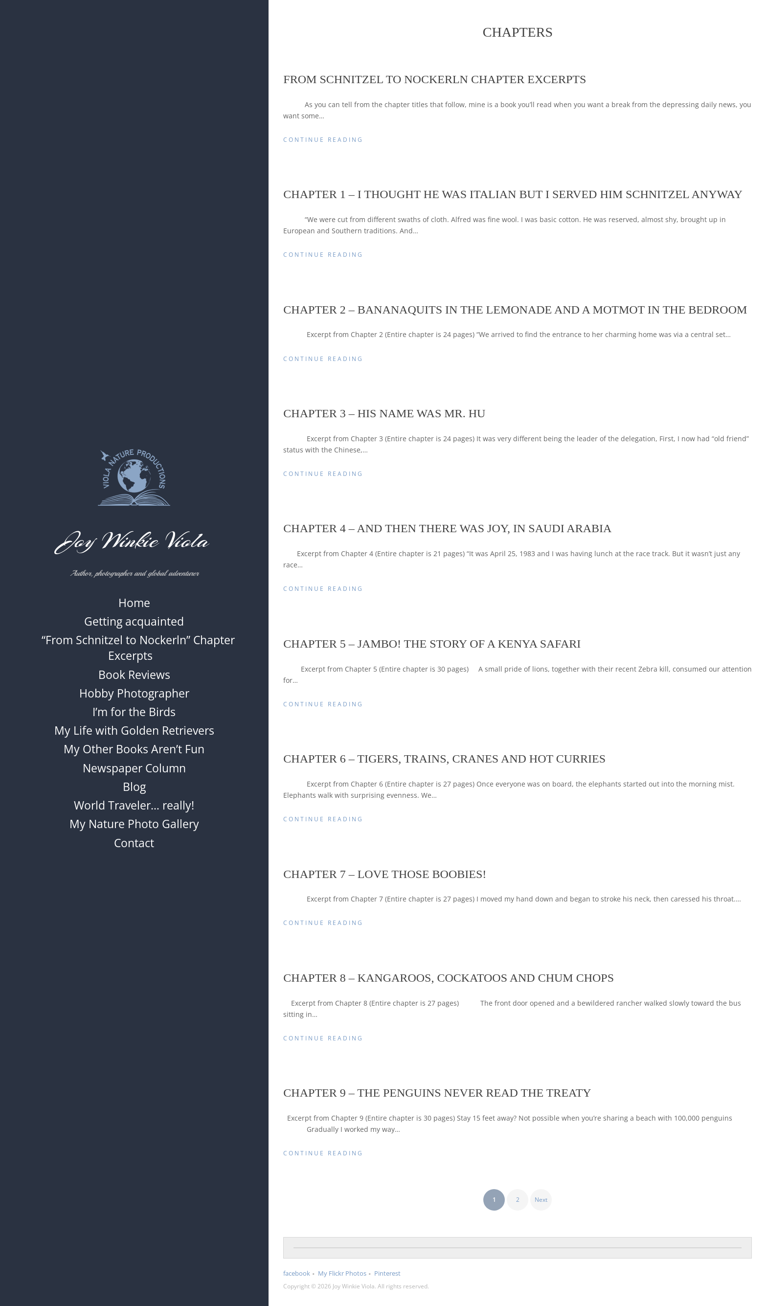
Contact (134, 843)
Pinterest (387, 1273)
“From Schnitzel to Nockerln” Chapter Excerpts (138, 647)
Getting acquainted (134, 621)
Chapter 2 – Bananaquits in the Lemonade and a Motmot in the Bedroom (515, 309)
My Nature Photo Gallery (134, 824)
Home (134, 602)
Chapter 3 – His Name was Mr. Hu (384, 413)
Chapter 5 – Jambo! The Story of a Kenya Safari (432, 643)
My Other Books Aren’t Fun (134, 749)
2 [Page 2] (517, 1199)
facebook (296, 1273)
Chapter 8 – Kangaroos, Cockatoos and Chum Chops (448, 977)
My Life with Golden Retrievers (134, 730)
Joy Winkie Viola (134, 540)
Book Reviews (134, 674)
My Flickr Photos (342, 1273)
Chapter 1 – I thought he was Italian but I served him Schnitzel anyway (513, 194)
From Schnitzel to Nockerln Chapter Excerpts (434, 79)
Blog (134, 786)
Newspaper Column (134, 768)
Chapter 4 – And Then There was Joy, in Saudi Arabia (447, 528)
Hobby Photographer (134, 693)
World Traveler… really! (134, 805)
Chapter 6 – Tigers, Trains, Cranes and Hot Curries (444, 758)
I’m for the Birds (134, 712)
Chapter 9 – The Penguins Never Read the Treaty (437, 1092)
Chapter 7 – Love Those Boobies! (384, 874)
